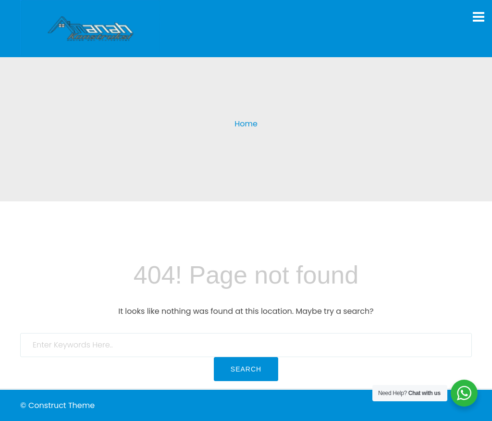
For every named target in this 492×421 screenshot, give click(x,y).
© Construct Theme (57, 405)
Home (246, 123)
